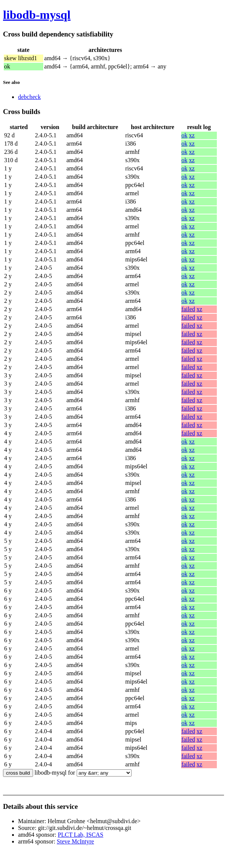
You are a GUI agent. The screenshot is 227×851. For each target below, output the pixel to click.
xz (192, 135)
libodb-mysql (37, 14)
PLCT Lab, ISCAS (80, 834)
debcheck (29, 97)
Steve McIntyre (75, 841)
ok (185, 135)
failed (188, 309)
